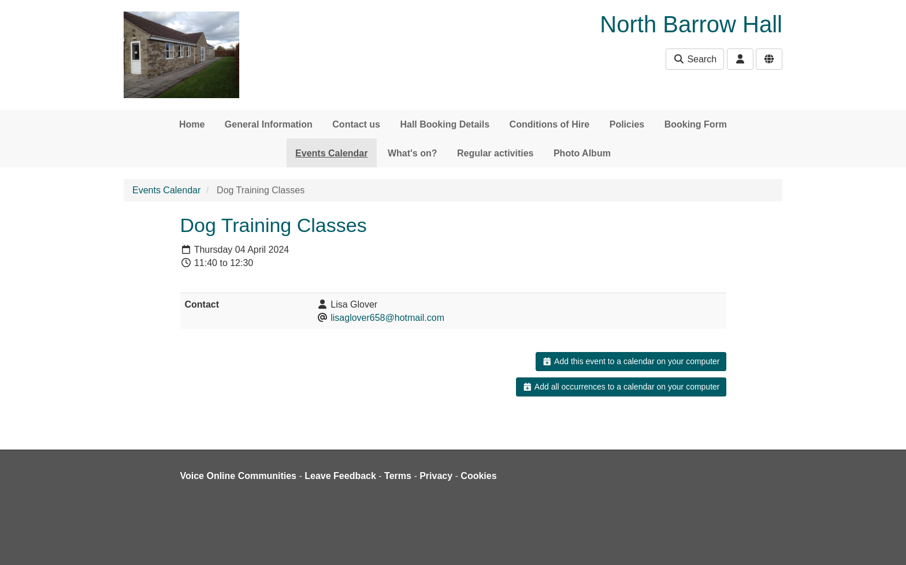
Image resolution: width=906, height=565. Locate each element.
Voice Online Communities (238, 476)
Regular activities (495, 153)
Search (694, 59)
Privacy (435, 476)
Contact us (356, 124)
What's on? (412, 153)
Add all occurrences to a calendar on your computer (620, 386)
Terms (397, 476)
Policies (627, 124)
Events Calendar (331, 153)
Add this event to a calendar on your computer (630, 361)
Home (192, 124)
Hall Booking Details (444, 124)
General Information (269, 124)
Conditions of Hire (550, 124)
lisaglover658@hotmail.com (387, 318)
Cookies (478, 476)
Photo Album (582, 153)
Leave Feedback (340, 476)
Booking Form (695, 124)
